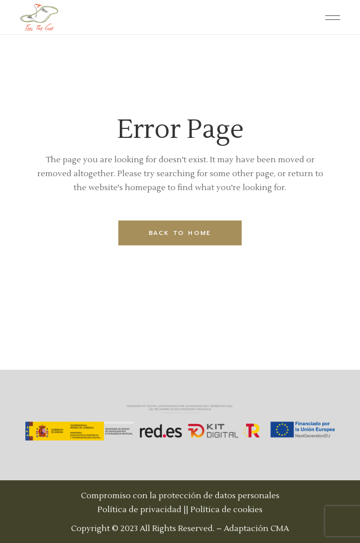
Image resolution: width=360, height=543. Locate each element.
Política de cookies (226, 510)
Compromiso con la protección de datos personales (180, 496)
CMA (279, 529)
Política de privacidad (139, 510)
